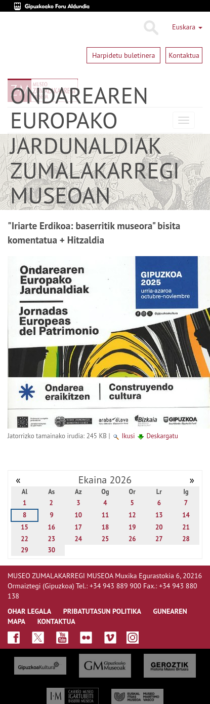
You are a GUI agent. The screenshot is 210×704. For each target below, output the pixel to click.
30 (51, 550)
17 (78, 527)
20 (159, 527)
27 (159, 539)
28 (186, 539)
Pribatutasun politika (102, 611)
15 (24, 527)
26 (132, 539)
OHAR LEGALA (29, 611)
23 (51, 539)
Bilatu (150, 28)
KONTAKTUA (56, 621)
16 (51, 527)
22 (24, 539)
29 (24, 550)
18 (105, 527)
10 (78, 515)
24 (78, 539)
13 (159, 515)
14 (186, 515)
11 (105, 515)
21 (186, 527)
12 (132, 515)
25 (105, 539)
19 (132, 527)
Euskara (187, 26)
